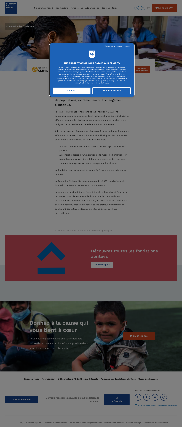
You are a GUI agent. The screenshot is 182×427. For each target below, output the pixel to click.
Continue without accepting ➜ (118, 46)
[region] (92, 70)
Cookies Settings (111, 91)
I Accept (72, 91)
